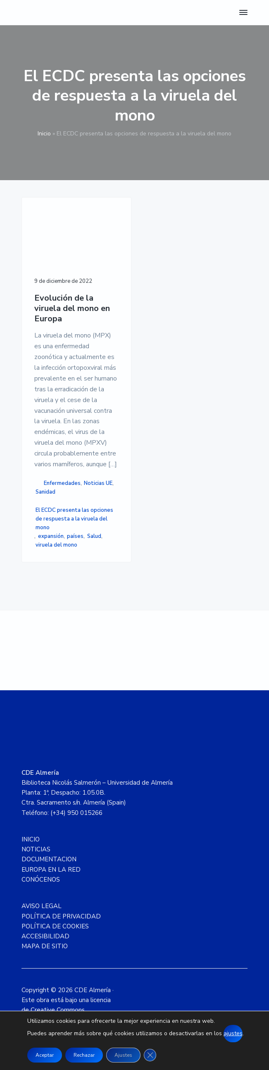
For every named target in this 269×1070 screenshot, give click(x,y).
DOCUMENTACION (48, 859)
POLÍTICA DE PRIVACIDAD (61, 916)
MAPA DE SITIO (44, 946)
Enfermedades (62, 483)
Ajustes (123, 1055)
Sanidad (45, 492)
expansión (51, 536)
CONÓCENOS (40, 879)
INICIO (30, 839)
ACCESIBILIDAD (45, 936)
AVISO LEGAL (41, 906)
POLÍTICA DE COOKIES (55, 926)
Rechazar (84, 1055)
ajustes (233, 1033)
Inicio (44, 133)
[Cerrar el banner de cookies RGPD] (150, 1055)
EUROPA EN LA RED (51, 869)
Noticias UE (98, 483)
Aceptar (45, 1055)
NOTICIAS (35, 849)
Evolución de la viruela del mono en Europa (72, 308)
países (75, 536)
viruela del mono (56, 545)
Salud (94, 536)
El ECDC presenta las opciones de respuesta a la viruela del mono (74, 518)
